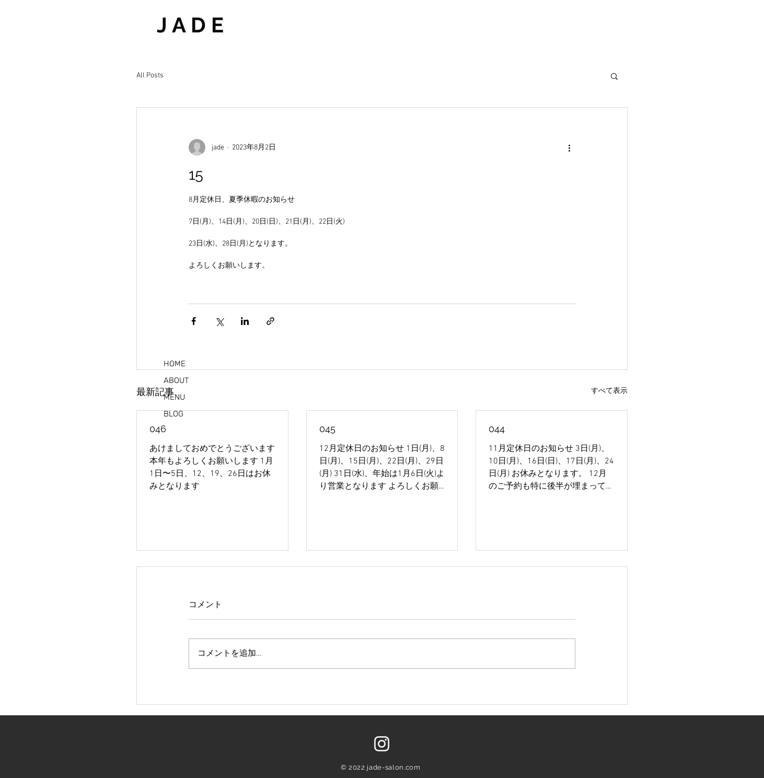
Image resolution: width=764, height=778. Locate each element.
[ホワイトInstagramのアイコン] (382, 744)
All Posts (150, 75)
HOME (175, 363)
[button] (614, 76)
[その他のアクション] (569, 147)
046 (157, 428)
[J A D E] (246, 24)
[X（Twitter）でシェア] (219, 321)
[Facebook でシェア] (194, 321)
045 (327, 428)
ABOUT (176, 380)
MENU (174, 397)
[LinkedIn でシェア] (245, 321)
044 (497, 428)
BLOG (173, 414)
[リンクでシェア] (270, 321)
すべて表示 (609, 391)
